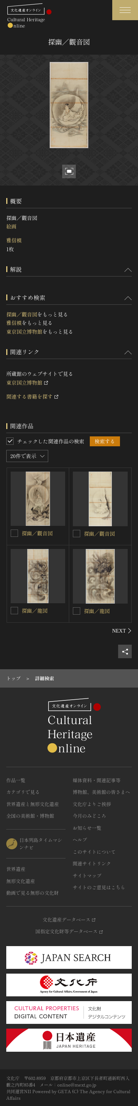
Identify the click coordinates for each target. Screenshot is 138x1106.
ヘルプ (80, 839)
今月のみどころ (89, 815)
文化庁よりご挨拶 (92, 804)
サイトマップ (87, 875)
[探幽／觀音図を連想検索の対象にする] (14, 533)
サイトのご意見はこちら (99, 887)
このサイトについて (94, 851)
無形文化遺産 (20, 881)
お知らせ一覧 (87, 827)
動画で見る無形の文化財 (32, 892)
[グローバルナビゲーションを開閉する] (125, 10)
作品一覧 (15, 780)
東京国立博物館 (24, 331)
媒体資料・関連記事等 (97, 780)
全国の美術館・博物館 (30, 815)
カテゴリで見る (23, 791)
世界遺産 (15, 868)
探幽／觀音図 (21, 314)
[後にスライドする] (122, 630)
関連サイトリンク (92, 863)
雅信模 (14, 240)
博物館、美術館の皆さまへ (101, 791)
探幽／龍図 (34, 610)
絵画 (11, 226)
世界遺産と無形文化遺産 (32, 804)
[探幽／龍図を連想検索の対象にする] (14, 610)
